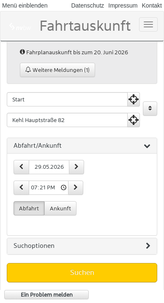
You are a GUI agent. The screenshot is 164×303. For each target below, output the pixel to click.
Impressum (122, 5)
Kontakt (152, 5)
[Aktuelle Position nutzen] (133, 99)
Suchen (82, 272)
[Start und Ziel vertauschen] (150, 108)
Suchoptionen (82, 246)
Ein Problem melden (47, 295)
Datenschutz (87, 5)
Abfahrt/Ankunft (82, 146)
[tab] (82, 146)
